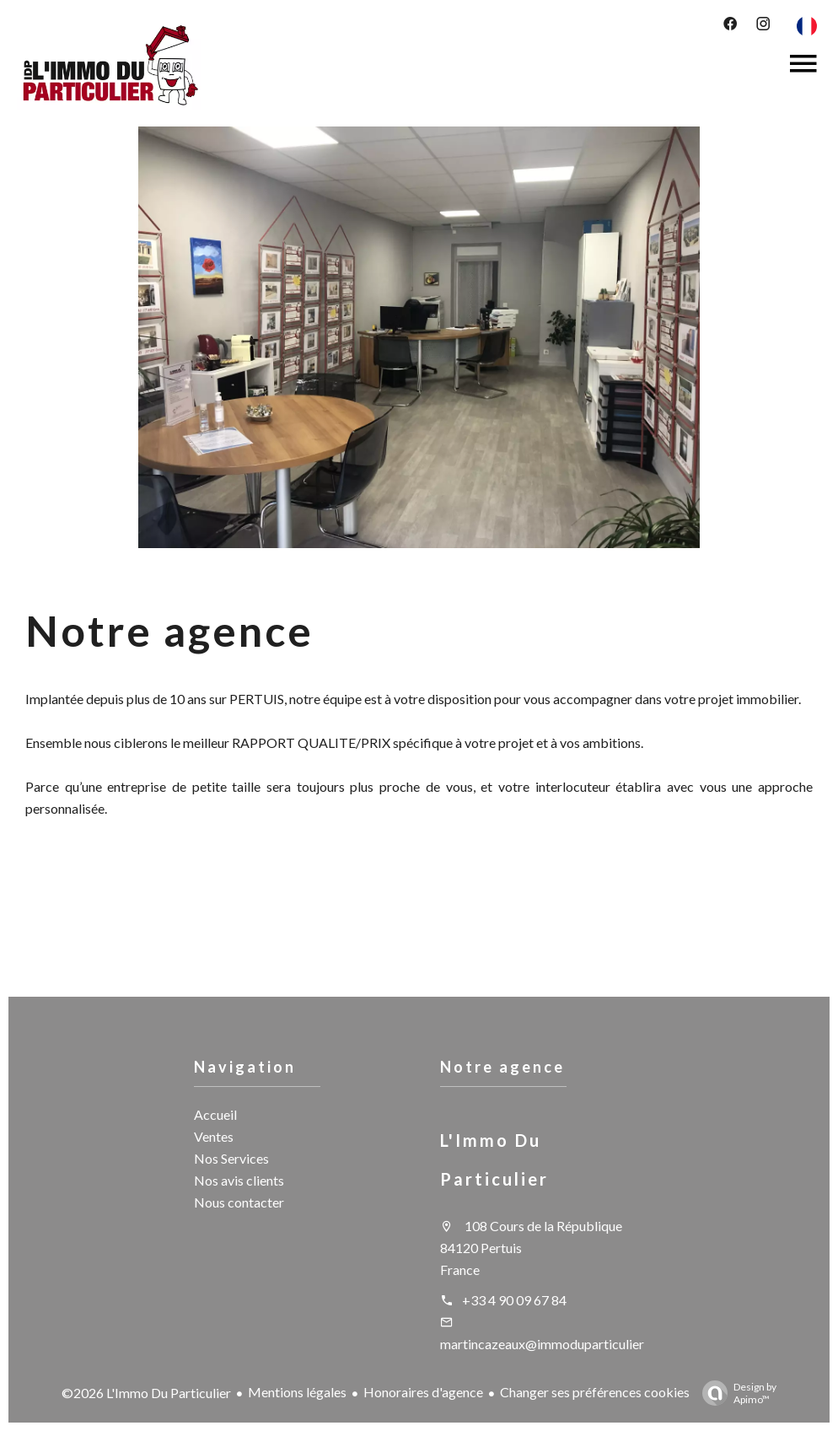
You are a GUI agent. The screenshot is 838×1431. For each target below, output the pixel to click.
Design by (735, 1393)
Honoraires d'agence (423, 1392)
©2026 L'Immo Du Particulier (146, 1393)
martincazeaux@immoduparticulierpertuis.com (576, 1344)
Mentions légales (297, 1392)
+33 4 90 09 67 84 (514, 1300)
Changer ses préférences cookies (595, 1392)
